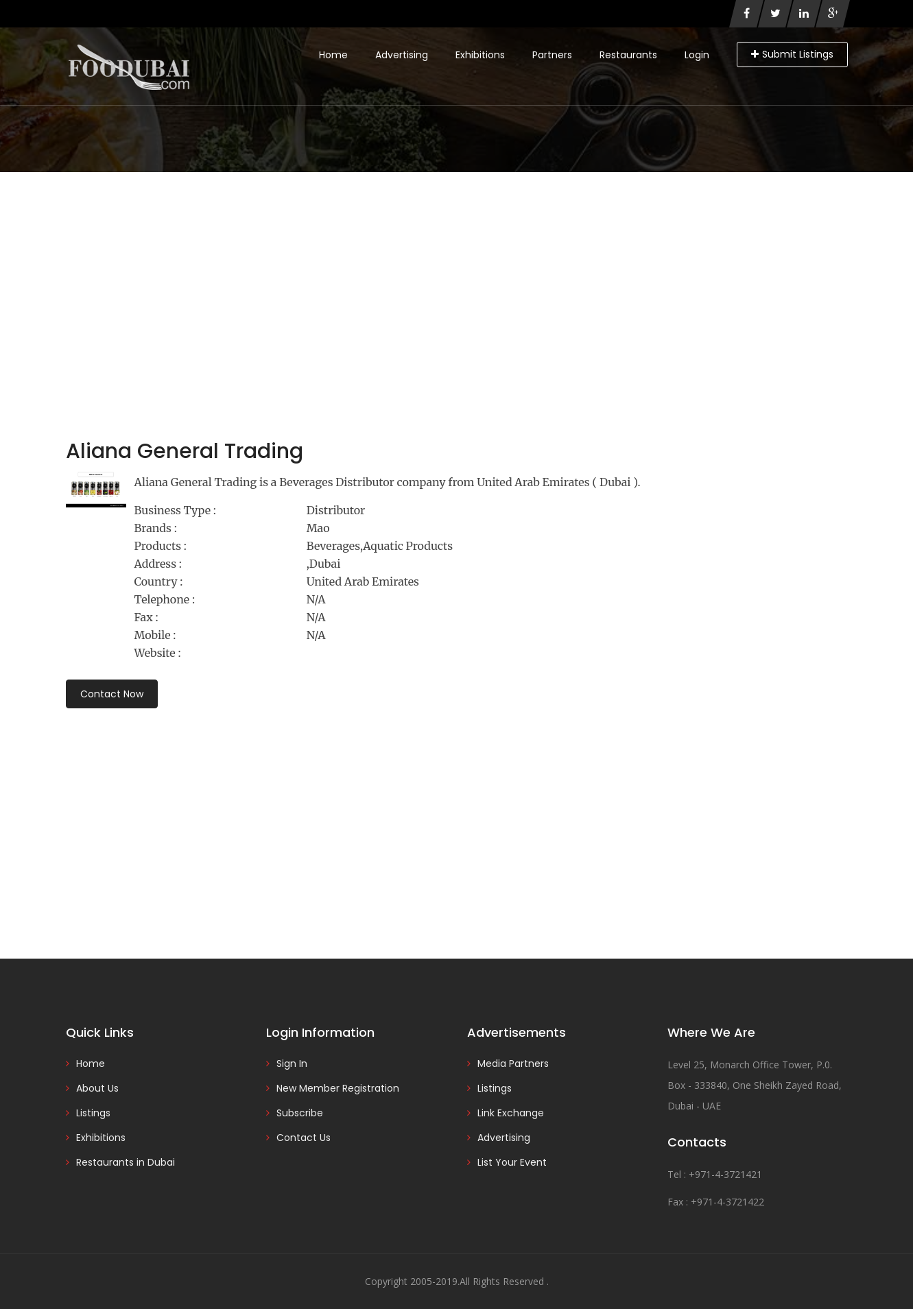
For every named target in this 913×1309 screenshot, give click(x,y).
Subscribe (299, 1113)
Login (697, 55)
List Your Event (512, 1162)
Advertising (401, 55)
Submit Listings (792, 54)
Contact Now (111, 694)
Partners (552, 55)
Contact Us (303, 1137)
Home (333, 55)
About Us (97, 1088)
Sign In (291, 1063)
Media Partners (513, 1063)
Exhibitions (480, 55)
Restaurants (628, 55)
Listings (93, 1113)
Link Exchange (510, 1113)
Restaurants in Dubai (125, 1162)
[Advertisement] (456, 275)
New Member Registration (337, 1088)
